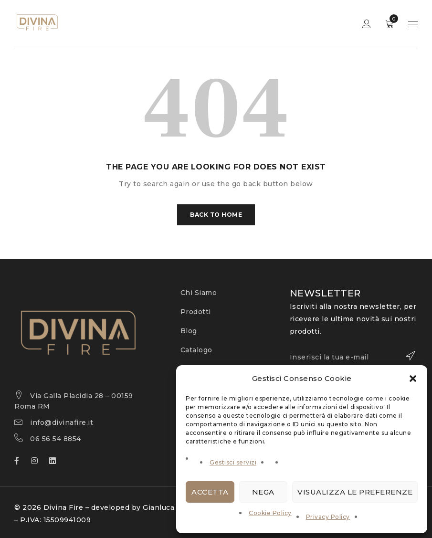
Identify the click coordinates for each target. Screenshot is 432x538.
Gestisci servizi (233, 462)
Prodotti (195, 311)
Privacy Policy (328, 516)
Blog (188, 331)
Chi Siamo (198, 292)
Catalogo (196, 350)
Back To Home (216, 214)
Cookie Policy (270, 513)
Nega (263, 491)
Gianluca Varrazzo (175, 507)
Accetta (210, 491)
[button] (413, 378)
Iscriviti (406, 356)
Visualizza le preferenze (354, 491)
